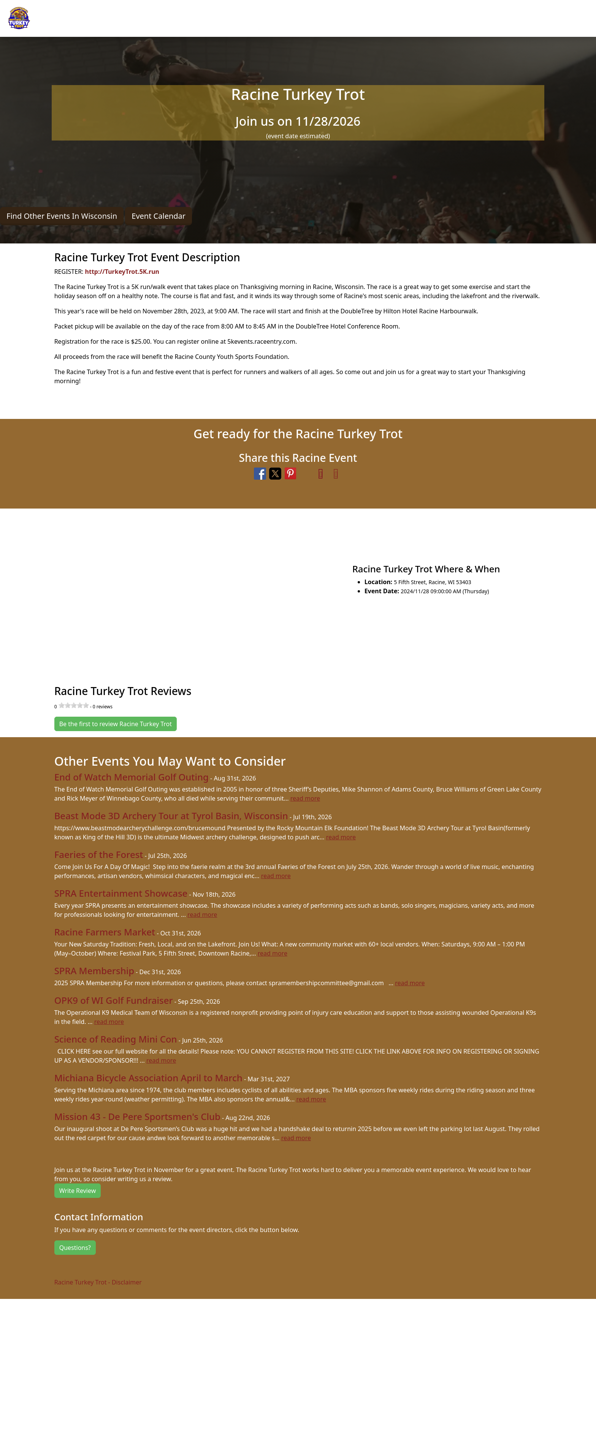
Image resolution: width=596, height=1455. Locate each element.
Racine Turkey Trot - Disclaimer (98, 1282)
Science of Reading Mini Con (115, 1039)
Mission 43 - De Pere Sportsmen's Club (137, 1116)
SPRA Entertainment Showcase (121, 893)
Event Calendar (158, 216)
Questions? (75, 1247)
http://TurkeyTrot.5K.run (122, 271)
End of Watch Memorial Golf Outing (131, 777)
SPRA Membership (94, 970)
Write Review (77, 1190)
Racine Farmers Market (104, 932)
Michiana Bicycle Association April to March (148, 1077)
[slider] (74, 705)
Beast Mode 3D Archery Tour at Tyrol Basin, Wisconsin (171, 815)
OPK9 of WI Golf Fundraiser (113, 1000)
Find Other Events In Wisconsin (61, 216)
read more (305, 798)
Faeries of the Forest (98, 854)
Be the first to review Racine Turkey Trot (115, 724)
